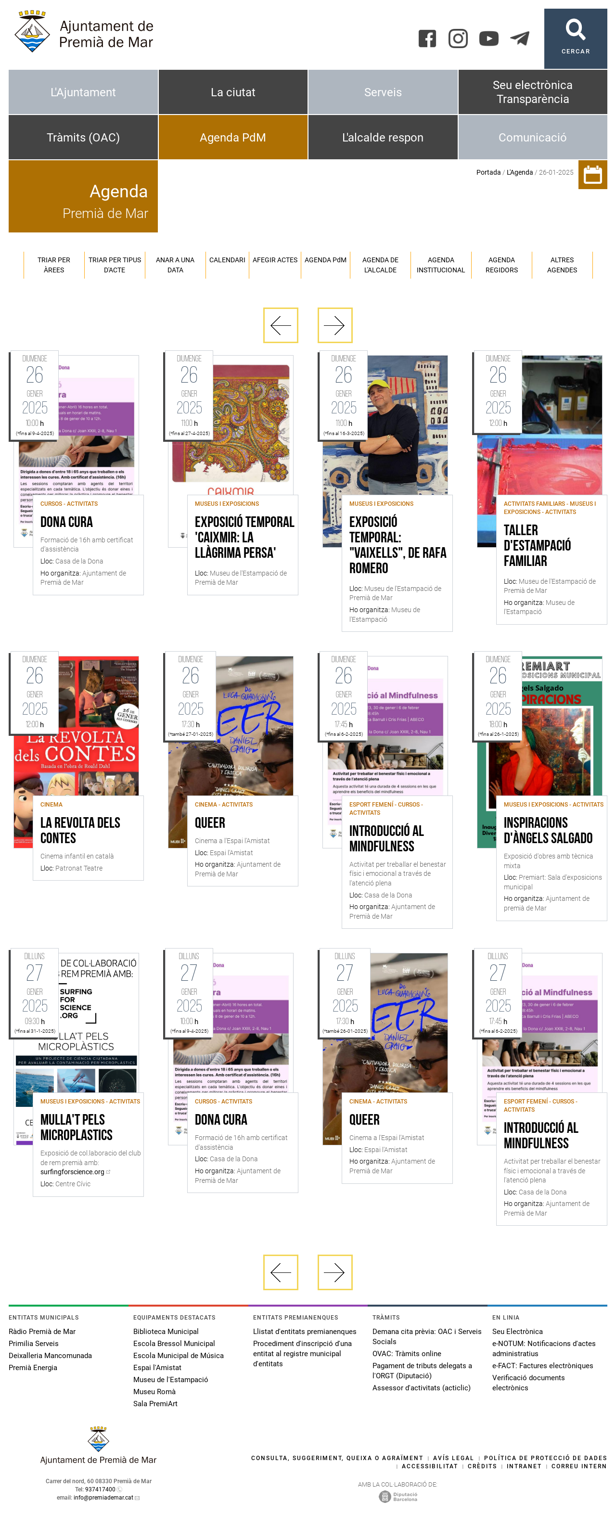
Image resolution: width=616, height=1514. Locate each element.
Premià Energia (33, 1367)
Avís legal (454, 1458)
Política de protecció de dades (545, 1458)
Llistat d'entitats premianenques (305, 1331)
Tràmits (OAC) (83, 137)
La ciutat (233, 92)
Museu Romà (154, 1391)
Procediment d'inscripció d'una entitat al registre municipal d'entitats (302, 1353)
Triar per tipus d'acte (115, 265)
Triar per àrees (54, 265)
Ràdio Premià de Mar (42, 1331)
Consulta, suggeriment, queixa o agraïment (337, 1458)
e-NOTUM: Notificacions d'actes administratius (544, 1348)
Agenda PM (325, 260)
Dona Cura (66, 523)
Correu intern (579, 1466)
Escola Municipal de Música (178, 1355)
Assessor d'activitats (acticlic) (421, 1388)
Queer (210, 824)
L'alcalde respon (383, 137)
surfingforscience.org (72, 1172)
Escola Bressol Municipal (174, 1343)
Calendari (227, 260)
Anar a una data (175, 265)
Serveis (383, 92)
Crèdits (482, 1466)
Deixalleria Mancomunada (50, 1355)
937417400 (100, 1489)
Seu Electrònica (517, 1331)
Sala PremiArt (155, 1403)
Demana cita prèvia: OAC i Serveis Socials (427, 1336)
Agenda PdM (233, 137)
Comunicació (533, 137)
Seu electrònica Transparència (533, 92)
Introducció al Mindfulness (386, 839)
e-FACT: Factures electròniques (542, 1365)
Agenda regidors (502, 265)
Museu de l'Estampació (170, 1379)
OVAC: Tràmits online (406, 1353)
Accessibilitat (430, 1466)
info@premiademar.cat (103, 1497)
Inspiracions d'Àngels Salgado (548, 831)
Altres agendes (562, 265)
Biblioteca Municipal (166, 1331)
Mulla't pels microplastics (76, 1128)
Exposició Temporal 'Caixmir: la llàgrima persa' (245, 538)
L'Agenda (520, 172)
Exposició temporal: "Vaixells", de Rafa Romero (398, 546)
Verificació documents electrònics (528, 1382)
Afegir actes (275, 260)
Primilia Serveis (34, 1343)
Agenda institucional (441, 265)
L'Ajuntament (83, 92)
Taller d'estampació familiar (537, 547)
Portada (488, 172)
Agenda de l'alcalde (380, 265)
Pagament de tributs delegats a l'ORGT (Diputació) (422, 1370)
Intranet (524, 1466)
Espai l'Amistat (157, 1367)
